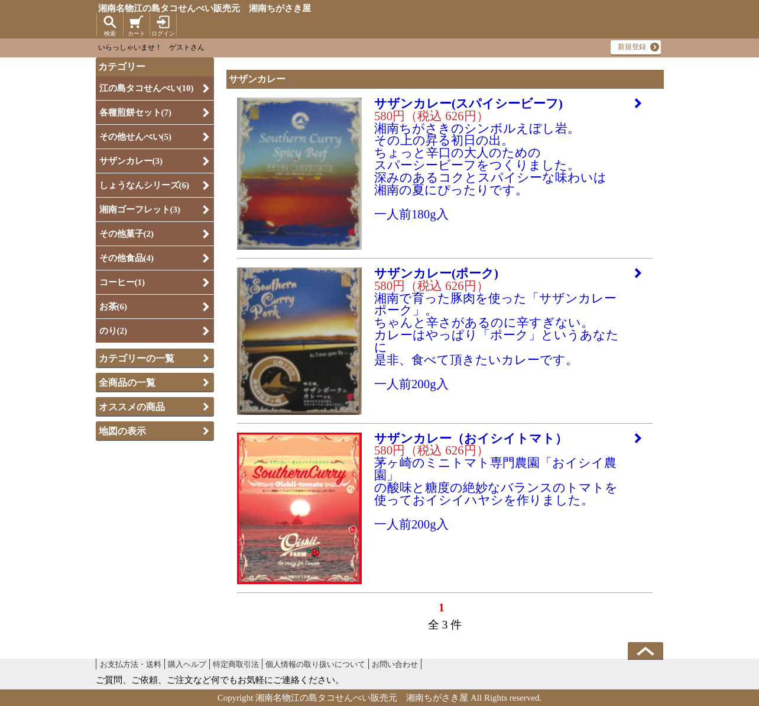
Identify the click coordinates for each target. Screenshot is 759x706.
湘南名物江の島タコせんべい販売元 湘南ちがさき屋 (204, 8)
